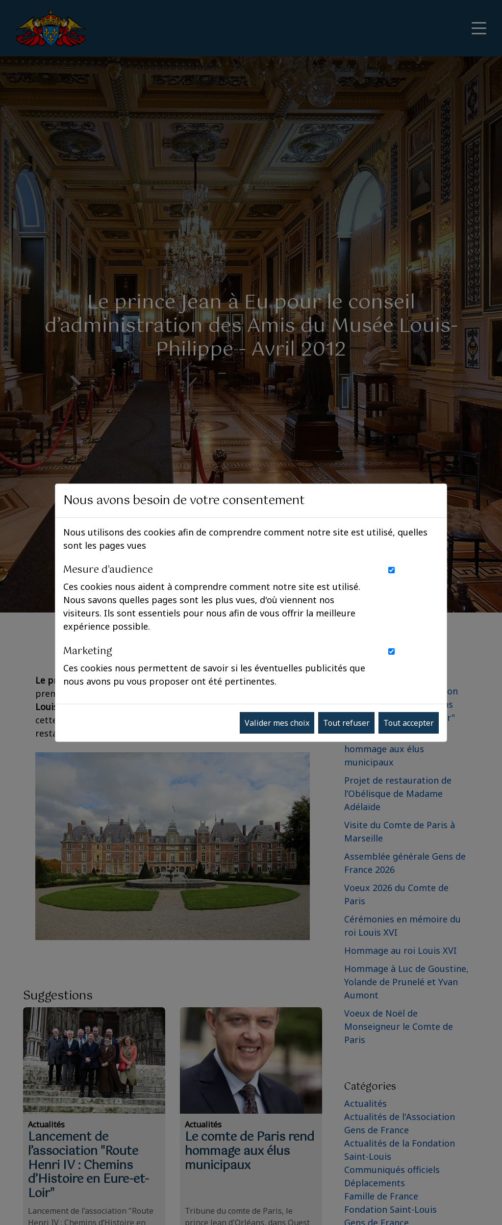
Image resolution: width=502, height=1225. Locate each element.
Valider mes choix (277, 722)
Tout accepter (408, 722)
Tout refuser (346, 722)
